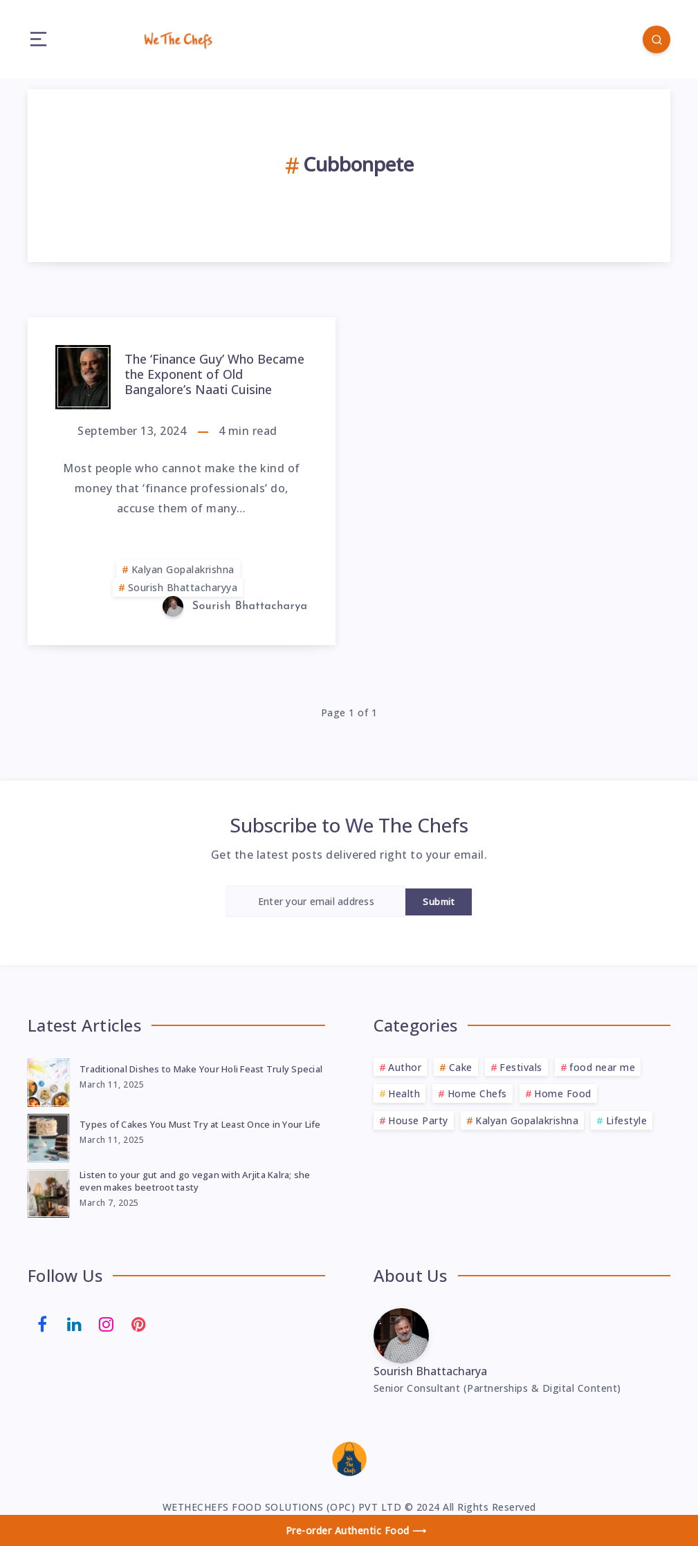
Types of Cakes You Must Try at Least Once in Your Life (200, 1124)
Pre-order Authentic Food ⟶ (356, 1530)
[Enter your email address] (316, 901)
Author (404, 1067)
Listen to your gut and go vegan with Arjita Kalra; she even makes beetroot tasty (195, 1181)
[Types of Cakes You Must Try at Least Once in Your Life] (48, 1136)
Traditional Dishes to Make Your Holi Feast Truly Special (201, 1069)
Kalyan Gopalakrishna (183, 569)
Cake (460, 1067)
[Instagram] (106, 1323)
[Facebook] (42, 1323)
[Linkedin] (75, 1323)
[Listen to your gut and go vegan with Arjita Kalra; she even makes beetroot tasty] (48, 1191)
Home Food (562, 1093)
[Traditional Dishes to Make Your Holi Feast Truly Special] (48, 1081)
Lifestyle (627, 1120)
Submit (438, 901)
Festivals (520, 1067)
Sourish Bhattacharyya (183, 587)
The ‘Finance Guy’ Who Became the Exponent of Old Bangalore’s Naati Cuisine (214, 374)
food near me (602, 1067)
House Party (418, 1120)
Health (404, 1093)
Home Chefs (477, 1093)
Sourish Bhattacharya (430, 1371)
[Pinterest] (139, 1323)
